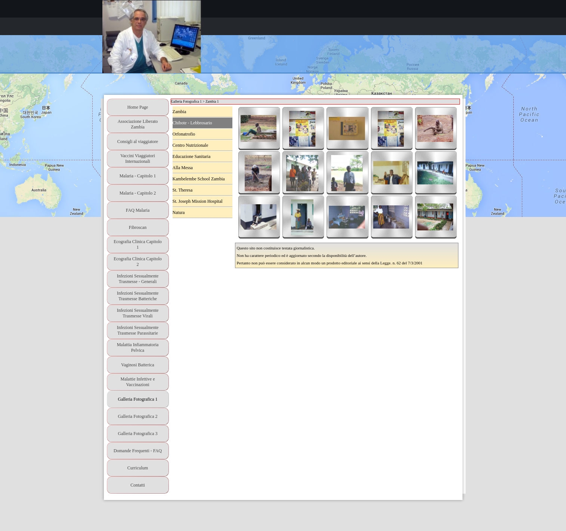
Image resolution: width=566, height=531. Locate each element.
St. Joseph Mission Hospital (198, 201)
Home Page (137, 107)
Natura (179, 212)
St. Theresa (183, 190)
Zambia (179, 111)
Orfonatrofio (184, 134)
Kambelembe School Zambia (199, 178)
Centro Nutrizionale (190, 145)
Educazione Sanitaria (192, 156)
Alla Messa (183, 167)
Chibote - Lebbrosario (192, 122)
